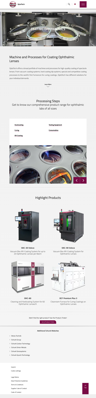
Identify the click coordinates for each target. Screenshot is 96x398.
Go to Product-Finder (48, 326)
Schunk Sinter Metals (13, 351)
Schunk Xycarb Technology (15, 359)
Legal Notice (9, 381)
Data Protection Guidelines (14, 385)
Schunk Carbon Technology (15, 347)
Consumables (53, 123)
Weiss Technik (11, 339)
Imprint (8, 371)
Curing (11, 123)
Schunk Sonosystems (13, 355)
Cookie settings (10, 375)
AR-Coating (13, 128)
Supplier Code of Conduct (13, 392)
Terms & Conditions (12, 388)
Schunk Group (10, 343)
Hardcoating (13, 118)
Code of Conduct (11, 396)
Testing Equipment (55, 118)
